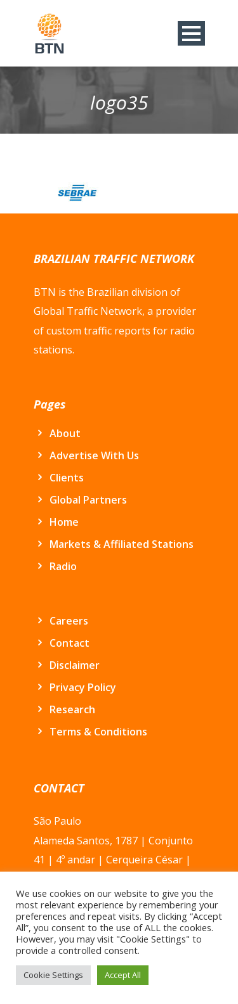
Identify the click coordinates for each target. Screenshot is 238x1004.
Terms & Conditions (98, 732)
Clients (67, 478)
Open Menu (191, 33)
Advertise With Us (94, 455)
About (65, 433)
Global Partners (88, 500)
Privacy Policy (83, 687)
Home (64, 522)
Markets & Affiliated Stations (122, 544)
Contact (69, 643)
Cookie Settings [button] (53, 975)
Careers (69, 621)
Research (72, 709)
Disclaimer (75, 665)
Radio (63, 566)
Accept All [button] (123, 975)
